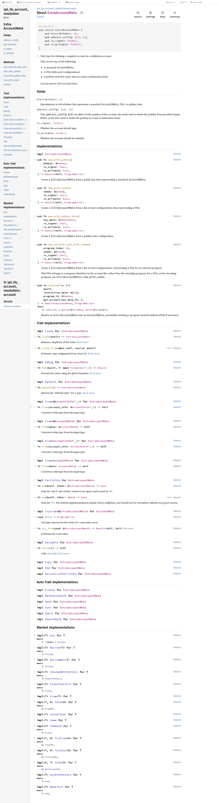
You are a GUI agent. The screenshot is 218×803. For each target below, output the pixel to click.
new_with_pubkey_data (63, 216)
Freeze (50, 590)
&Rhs (71, 497)
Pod (47, 568)
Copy (48, 562)
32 (83, 37)
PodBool (72, 40)
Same (53, 720)
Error (49, 516)
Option (65, 309)
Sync (48, 607)
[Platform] (54, 2)
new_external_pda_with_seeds (68, 244)
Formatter (77, 367)
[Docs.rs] (7, 2)
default (47, 387)
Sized (61, 642)
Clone (49, 331)
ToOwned (56, 726)
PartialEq (52, 480)
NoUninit (56, 787)
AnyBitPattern (53, 678)
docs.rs (169, 2)
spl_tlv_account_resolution (51, 8)
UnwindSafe (53, 619)
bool (63, 166)
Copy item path (81, 12)
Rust (182, 2)
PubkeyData (67, 219)
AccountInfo (64, 401)
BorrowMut (57, 659)
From (48, 401)
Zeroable (51, 542)
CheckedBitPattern (64, 672)
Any (52, 635)
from (45, 407)
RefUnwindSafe (55, 595)
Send (48, 601)
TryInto (60, 750)
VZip (58, 762)
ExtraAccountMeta (58, 154)
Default (51, 382)
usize (53, 309)
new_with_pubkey (59, 159)
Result (49, 174)
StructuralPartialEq (60, 574)
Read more (83, 342)
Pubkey (61, 163)
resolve (53, 285)
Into (58, 702)
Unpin (49, 613)
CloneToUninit (60, 684)
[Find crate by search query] (205, 2)
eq (43, 485)
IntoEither (58, 714)
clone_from (49, 348)
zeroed (46, 548)
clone (46, 336)
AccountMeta (64, 303)
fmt (44, 367)
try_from (48, 528)
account (71, 8)
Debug (49, 362)
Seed (60, 191)
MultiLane (50, 769)
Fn (47, 309)
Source (40, 16)
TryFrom (51, 511)
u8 (74, 33)
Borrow (55, 647)
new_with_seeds (58, 187)
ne (43, 497)
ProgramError (74, 174)
